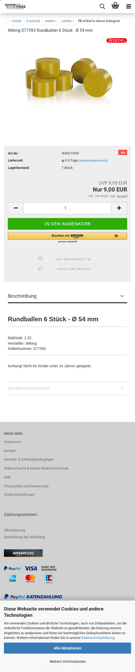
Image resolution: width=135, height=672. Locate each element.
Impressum (12, 442)
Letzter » (67, 21)
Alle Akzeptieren (67, 648)
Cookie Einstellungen (19, 495)
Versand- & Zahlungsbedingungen (29, 459)
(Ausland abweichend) (93, 160)
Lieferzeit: (15, 160)
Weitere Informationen (68, 661)
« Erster (15, 21)
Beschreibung (22, 296)
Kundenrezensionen (29, 388)
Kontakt (9, 451)
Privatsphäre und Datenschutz (26, 486)
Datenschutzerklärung (98, 638)
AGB (7, 477)
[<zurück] (33, 21)
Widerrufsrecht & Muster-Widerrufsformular (36, 468)
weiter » (50, 21)
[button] (67, 237)
